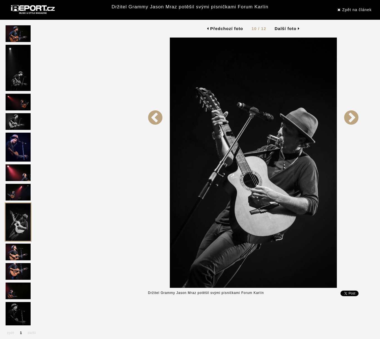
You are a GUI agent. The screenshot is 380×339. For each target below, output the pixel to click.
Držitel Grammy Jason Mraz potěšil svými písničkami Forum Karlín (190, 6)
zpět (10, 333)
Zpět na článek (354, 10)
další (32, 333)
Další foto (287, 28)
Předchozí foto (225, 28)
